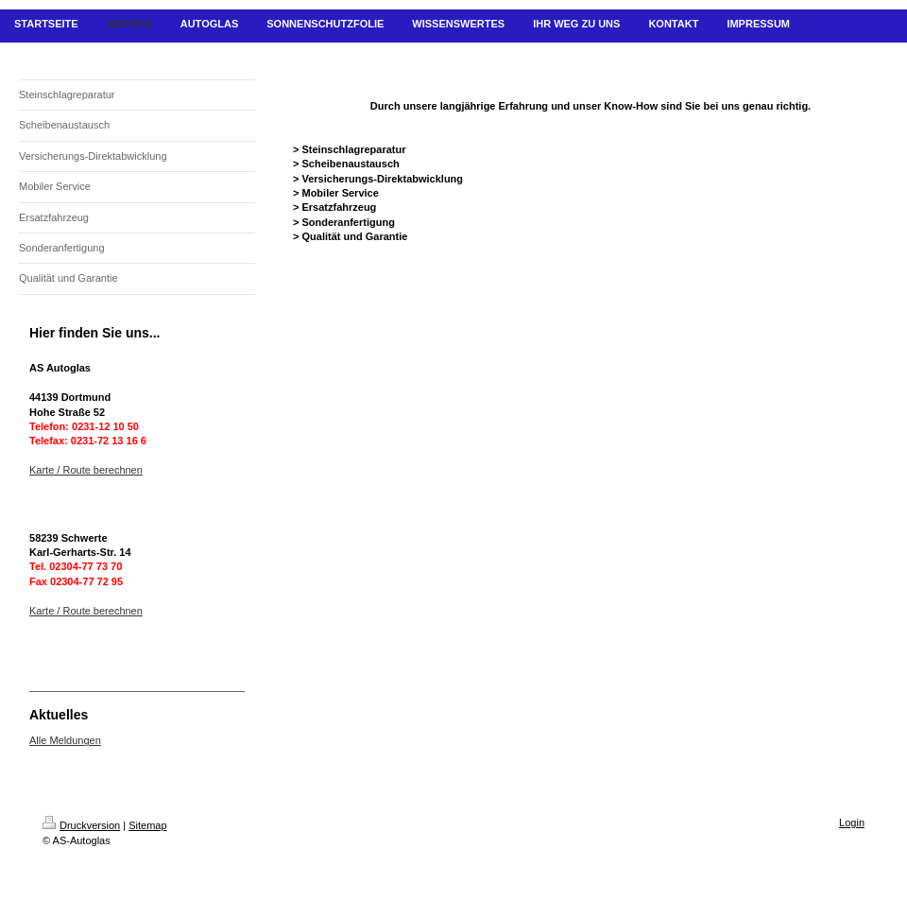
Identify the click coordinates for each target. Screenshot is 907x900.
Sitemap (147, 825)
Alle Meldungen (65, 740)
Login (851, 822)
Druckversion (81, 825)
